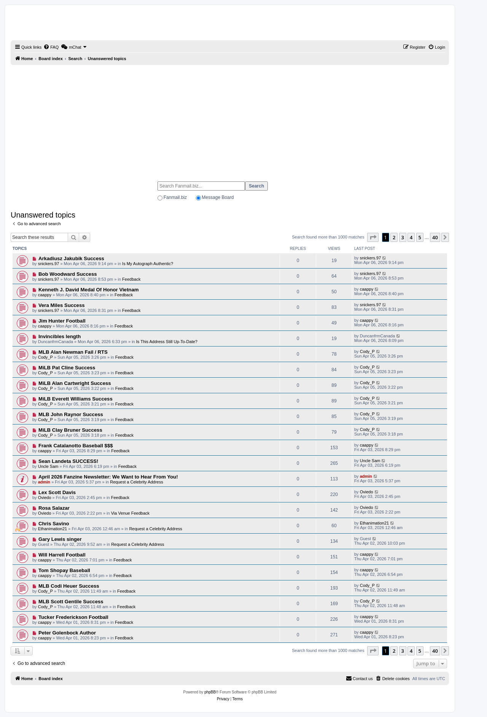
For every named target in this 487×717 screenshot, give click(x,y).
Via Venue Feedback (130, 513)
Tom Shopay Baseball (64, 570)
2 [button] (394, 237)
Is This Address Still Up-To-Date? (166, 341)
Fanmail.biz (175, 197)
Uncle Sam (48, 466)
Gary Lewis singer (60, 539)
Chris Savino (53, 523)
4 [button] (411, 237)
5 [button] (420, 237)
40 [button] (435, 237)
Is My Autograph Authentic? (147, 263)
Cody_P (45, 357)
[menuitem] (51, 47)
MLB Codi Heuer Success (68, 586)
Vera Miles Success (61, 305)
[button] (373, 237)
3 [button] (402, 237)
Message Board (218, 197)
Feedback (131, 279)
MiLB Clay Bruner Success (70, 430)
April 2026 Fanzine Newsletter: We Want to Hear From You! (108, 477)
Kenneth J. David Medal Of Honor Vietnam (88, 290)
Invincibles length (59, 336)
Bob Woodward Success (67, 274)
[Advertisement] (230, 120)
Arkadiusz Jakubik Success (71, 258)
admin (44, 482)
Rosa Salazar (54, 508)
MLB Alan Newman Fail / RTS (73, 352)
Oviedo (44, 497)
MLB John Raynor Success (70, 414)
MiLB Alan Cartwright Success (74, 383)
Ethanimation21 (52, 528)
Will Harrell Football (62, 555)
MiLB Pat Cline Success (66, 367)
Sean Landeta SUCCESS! (68, 461)
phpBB (210, 692)
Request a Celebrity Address (136, 482)
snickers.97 (48, 263)
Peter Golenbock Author (67, 633)
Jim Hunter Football (62, 321)
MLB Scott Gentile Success (70, 601)
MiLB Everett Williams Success (75, 399)
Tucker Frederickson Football (73, 617)
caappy (44, 295)
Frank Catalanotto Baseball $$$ (75, 445)
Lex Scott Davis (57, 492)
